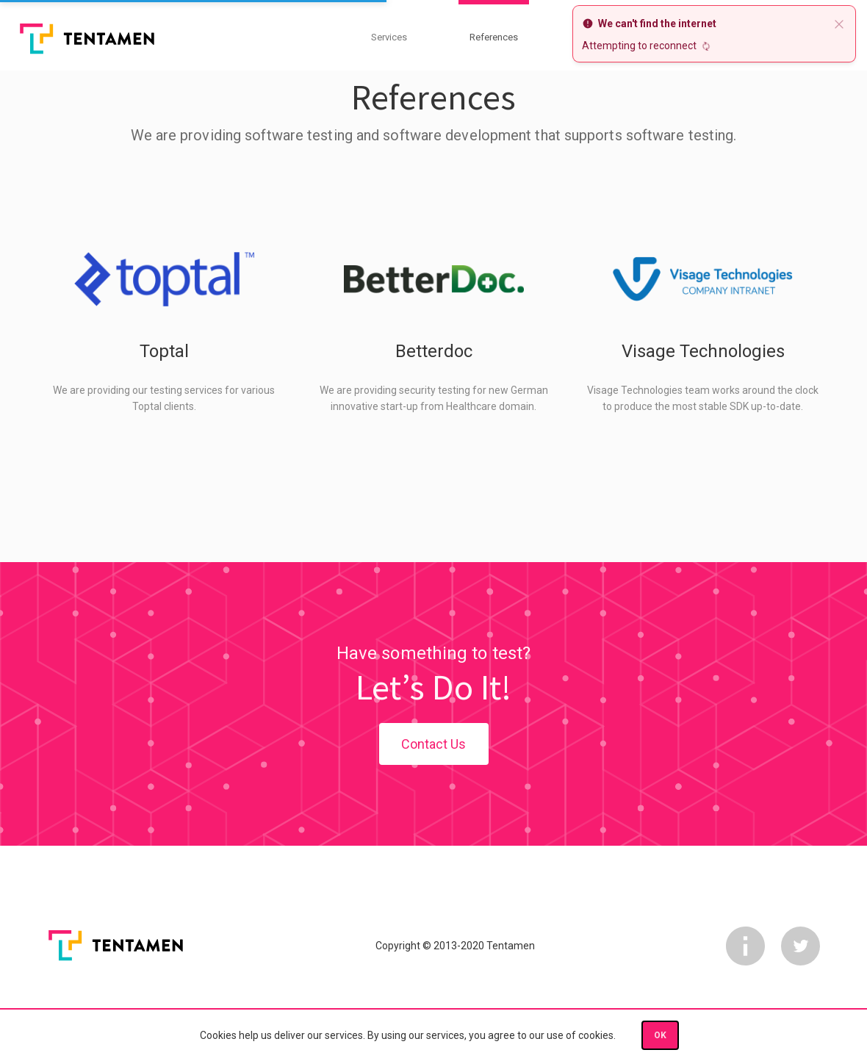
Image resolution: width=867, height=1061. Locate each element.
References (494, 37)
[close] (839, 23)
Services (389, 37)
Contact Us (434, 744)
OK (660, 1035)
